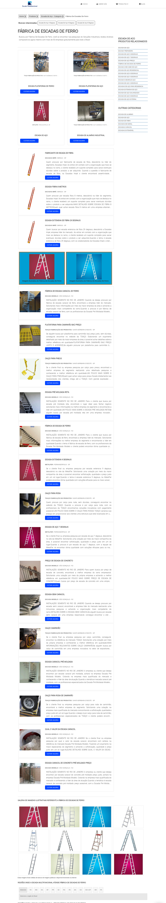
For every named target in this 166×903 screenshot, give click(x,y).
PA (101, 841)
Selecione (23, 841)
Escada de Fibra (124, 121)
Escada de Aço (123, 117)
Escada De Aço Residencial (128, 70)
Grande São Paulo (79, 862)
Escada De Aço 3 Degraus (128, 83)
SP (47, 841)
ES (42, 841)
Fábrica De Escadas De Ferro (129, 64)
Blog (142, 4)
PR (53, 841)
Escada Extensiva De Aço (127, 89)
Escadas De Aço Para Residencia (130, 86)
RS (64, 841)
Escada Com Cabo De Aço (127, 67)
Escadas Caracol (125, 127)
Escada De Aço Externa (127, 99)
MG (36, 841)
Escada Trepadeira (125, 51)
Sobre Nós (101, 4)
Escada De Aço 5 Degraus (128, 54)
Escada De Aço (123, 48)
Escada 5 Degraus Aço (126, 80)
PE (70, 841)
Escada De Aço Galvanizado (128, 93)
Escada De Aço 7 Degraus (128, 57)
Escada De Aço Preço (126, 60)
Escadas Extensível (126, 130)
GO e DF (88, 841)
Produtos (122, 4)
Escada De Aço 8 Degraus (86, 23)
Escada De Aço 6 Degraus (66, 23)
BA (75, 841)
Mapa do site (132, 887)
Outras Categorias (129, 108)
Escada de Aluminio (125, 114)
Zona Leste (66, 862)
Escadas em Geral (125, 124)
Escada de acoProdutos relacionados (132, 40)
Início (84, 4)
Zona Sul (57, 862)
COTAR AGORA (29, 91)
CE (81, 841)
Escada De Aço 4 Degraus (47, 23)
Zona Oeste (47, 862)
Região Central (24, 862)
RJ (31, 841)
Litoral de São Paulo (95, 862)
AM (96, 841)
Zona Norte (36, 862)
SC (59, 841)
